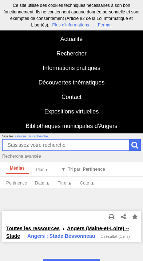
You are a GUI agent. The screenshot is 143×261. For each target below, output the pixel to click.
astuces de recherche (31, 136)
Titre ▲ (65, 183)
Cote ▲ (87, 183)
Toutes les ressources (33, 228)
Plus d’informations (70, 25)
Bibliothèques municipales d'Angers (71, 126)
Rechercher (71, 53)
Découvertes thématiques (71, 82)
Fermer (105, 25)
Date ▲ (42, 183)
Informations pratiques (71, 68)
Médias (17, 168)
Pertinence (16, 183)
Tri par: (86, 169)
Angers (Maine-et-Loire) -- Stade (67, 232)
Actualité (71, 39)
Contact (71, 97)
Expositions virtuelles (71, 111)
